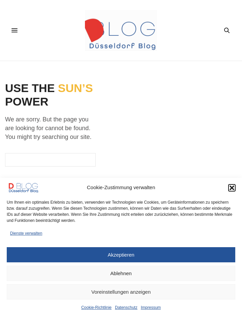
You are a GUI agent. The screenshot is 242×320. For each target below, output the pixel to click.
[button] (232, 187)
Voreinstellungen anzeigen (121, 292)
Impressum (151, 307)
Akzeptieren (121, 255)
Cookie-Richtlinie (96, 307)
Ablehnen (120, 273)
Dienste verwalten (26, 233)
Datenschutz (126, 307)
